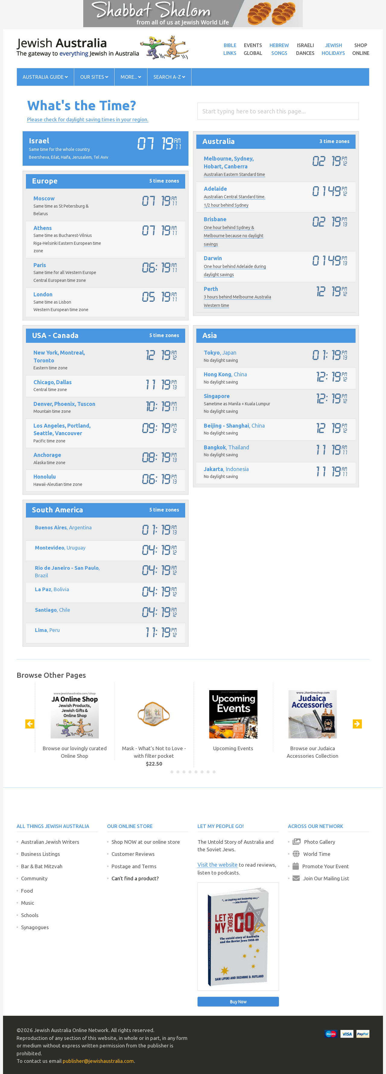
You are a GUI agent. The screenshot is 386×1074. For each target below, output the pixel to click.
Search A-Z (169, 77)
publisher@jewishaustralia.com (98, 1061)
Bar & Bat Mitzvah (41, 866)
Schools (30, 915)
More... (131, 77)
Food (27, 891)
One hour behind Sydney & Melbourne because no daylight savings (233, 236)
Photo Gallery (314, 842)
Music (27, 903)
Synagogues (35, 927)
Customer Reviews (133, 854)
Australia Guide (45, 77)
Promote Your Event (321, 866)
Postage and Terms (134, 866)
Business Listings (40, 854)
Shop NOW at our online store (146, 842)
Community (34, 878)
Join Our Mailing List (321, 878)
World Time (312, 854)
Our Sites (94, 77)
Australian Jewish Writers (50, 842)
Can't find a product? (135, 878)
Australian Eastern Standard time (234, 174)
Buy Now (238, 1001)
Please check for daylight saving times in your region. (87, 119)
